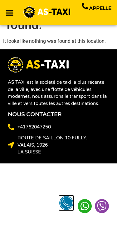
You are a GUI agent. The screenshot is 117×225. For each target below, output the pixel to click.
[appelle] (85, 6)
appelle (100, 8)
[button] (9, 12)
